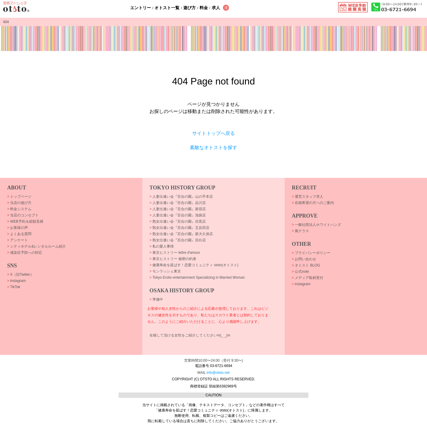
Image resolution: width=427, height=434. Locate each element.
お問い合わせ (304, 259)
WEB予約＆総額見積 (25, 221)
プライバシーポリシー (311, 253)
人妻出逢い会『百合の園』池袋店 (177, 215)
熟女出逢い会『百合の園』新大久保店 (181, 234)
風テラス (300, 231)
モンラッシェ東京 (165, 271)
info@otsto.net (218, 373)
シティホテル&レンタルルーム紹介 (36, 246)
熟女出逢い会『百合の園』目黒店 (177, 221)
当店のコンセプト (23, 215)
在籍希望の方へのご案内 (313, 203)
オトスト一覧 (166, 7)
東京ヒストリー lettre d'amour (174, 252)
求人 (216, 7)
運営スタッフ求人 (307, 196)
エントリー (140, 7)
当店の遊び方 (19, 203)
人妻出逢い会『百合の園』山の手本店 (181, 196)
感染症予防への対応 (24, 252)
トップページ (19, 196)
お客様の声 (17, 228)
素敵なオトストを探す (213, 147)
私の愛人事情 (161, 246)
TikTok (13, 287)
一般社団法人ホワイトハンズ (316, 225)
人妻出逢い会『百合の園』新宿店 (177, 209)
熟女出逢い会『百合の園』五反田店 (179, 228)
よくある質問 (19, 234)
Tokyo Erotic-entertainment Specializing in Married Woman (197, 277)
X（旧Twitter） (20, 274)
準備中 (156, 299)
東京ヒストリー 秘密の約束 (172, 259)
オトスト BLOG (306, 265)
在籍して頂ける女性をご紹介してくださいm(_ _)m (189, 335)
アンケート (17, 240)
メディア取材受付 (307, 278)
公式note (300, 271)
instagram (16, 281)
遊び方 (189, 7)
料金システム (19, 209)
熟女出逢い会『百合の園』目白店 (177, 240)
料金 (204, 7)
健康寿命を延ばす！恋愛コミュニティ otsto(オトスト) (193, 265)
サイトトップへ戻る (213, 133)
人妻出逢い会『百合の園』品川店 (177, 203)
